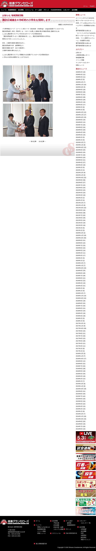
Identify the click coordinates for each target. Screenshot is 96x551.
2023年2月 (79, 167)
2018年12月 (79, 293)
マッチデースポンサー (83, 62)
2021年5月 (79, 220)
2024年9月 (79, 120)
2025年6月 (79, 97)
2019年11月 (79, 265)
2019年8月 (79, 273)
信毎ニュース (80, 65)
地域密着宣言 (12, 10)
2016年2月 (79, 378)
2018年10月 (79, 298)
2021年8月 (79, 213)
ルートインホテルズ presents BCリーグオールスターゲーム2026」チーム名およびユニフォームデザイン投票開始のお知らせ (86, 23)
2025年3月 (79, 104)
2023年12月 (79, 142)
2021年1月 (79, 230)
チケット (46, 10)
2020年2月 (79, 258)
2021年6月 (79, 218)
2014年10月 (79, 419)
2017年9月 (79, 331)
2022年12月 (79, 172)
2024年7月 (79, 125)
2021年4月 (79, 223)
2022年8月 (79, 182)
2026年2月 (79, 77)
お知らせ (6, 15)
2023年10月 (79, 147)
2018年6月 (79, 308)
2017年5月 (79, 341)
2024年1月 (79, 140)
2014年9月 (79, 421)
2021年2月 (79, 228)
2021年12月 (79, 203)
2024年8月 (79, 122)
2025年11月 (79, 84)
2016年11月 (79, 356)
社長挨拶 (83, 529)
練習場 (69, 523)
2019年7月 (79, 275)
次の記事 (42, 141)
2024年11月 (79, 115)
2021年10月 (79, 207)
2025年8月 (79, 92)
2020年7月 (79, 245)
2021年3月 (79, 225)
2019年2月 (79, 288)
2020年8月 (79, 243)
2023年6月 (79, 157)
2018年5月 (79, 311)
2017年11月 (79, 326)
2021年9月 (79, 210)
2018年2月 (79, 318)
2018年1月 (79, 321)
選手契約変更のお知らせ (83, 30)
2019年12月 (79, 263)
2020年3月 (79, 255)
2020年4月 (79, 253)
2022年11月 (79, 175)
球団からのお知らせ (43, 527)
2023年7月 (79, 155)
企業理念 (83, 535)
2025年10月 (79, 87)
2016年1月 (79, 381)
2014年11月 (79, 416)
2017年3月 (79, 346)
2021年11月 (79, 205)
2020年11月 (79, 235)
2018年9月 (79, 301)
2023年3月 (79, 165)
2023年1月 (79, 170)
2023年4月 (79, 162)
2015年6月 (79, 399)
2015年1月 (79, 411)
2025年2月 (79, 107)
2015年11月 (79, 386)
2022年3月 (79, 195)
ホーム (85, 6)
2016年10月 (79, 358)
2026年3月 (79, 74)
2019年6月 (79, 278)
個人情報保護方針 (41, 543)
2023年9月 (79, 150)
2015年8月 (79, 394)
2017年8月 (79, 333)
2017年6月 (79, 338)
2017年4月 (79, 343)
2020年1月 (79, 260)
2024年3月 (79, 135)
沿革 (82, 533)
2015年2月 (79, 409)
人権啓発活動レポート (83, 55)
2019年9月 (79, 270)
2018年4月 (79, 313)
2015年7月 (79, 396)
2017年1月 (79, 351)
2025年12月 (79, 82)
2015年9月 (79, 391)
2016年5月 (79, 371)
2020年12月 (79, 233)
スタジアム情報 (58, 529)
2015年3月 (79, 406)
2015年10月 (79, 389)
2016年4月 (79, 373)
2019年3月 (79, 285)
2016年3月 (79, 376)
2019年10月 (79, 268)
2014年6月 (79, 429)
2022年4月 (79, 192)
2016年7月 (79, 366)
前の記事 (32, 141)
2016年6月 (79, 368)
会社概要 (83, 531)
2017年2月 (79, 348)
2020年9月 (79, 240)
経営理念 (83, 537)
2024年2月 (79, 137)
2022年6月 (79, 187)
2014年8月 (79, 424)
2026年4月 (79, 72)
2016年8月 (79, 363)
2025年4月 (79, 102)
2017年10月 (79, 328)
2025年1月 (79, 109)
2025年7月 (79, 94)
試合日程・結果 (58, 527)
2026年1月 (79, 79)
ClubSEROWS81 (56, 10)
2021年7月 (79, 215)
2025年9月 (79, 89)
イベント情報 (80, 60)
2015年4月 (79, 404)
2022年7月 (79, 185)
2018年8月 (79, 303)
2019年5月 (79, 280)
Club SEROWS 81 (71, 533)
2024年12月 (79, 112)
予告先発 (56, 523)
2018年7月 (79, 306)
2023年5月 (79, 160)
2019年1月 (79, 290)
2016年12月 (79, 353)
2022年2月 (79, 198)
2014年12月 (79, 414)
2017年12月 (79, 323)
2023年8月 (79, 152)
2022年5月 (79, 190)
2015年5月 (79, 401)
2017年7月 (79, 336)
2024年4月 (79, 132)
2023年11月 (79, 145)
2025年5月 (79, 99)
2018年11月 (79, 295)
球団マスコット (86, 539)
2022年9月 (79, 180)
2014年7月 (79, 426)
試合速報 (56, 525)
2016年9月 (79, 361)
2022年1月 (79, 200)
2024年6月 (79, 127)
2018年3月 (79, 316)
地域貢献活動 (17, 15)
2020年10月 (79, 238)
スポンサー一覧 (86, 523)
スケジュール (29, 10)
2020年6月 (79, 248)
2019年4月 (79, 283)
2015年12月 (79, 383)
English (92, 6)
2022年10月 (79, 177)
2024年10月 (79, 117)
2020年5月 (79, 250)
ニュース (38, 525)
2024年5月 (79, 130)
